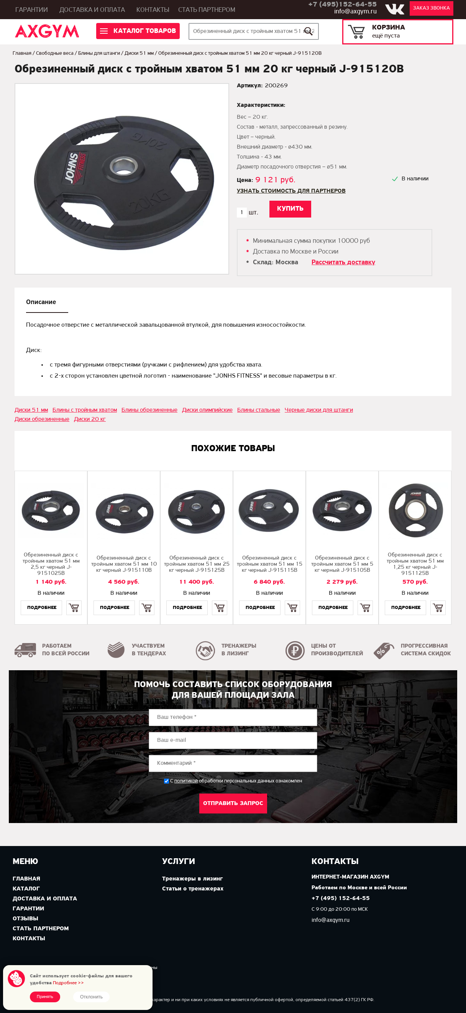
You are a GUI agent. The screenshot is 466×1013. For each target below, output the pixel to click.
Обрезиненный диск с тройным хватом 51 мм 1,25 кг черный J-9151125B (415, 564)
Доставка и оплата (92, 10)
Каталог (26, 889)
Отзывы (25, 919)
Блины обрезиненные (149, 410)
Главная (22, 53)
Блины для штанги (99, 53)
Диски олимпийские (207, 410)
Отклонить (91, 997)
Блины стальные (258, 410)
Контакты (152, 10)
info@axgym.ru (355, 11)
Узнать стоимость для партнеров (291, 191)
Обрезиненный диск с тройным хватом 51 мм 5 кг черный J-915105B (342, 564)
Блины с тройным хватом (85, 410)
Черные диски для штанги (319, 410)
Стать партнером (206, 10)
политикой (186, 781)
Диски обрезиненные (42, 419)
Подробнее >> (68, 982)
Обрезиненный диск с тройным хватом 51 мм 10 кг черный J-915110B (124, 564)
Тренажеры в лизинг (192, 879)
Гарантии (31, 10)
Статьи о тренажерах (192, 889)
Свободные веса (55, 53)
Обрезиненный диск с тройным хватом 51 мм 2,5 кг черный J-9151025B (51, 564)
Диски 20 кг (90, 419)
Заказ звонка (431, 8)
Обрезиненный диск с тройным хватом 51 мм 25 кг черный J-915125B (197, 564)
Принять (45, 997)
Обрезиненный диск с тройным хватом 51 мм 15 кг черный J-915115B (269, 564)
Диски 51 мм (139, 53)
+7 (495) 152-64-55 (341, 899)
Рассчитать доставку (343, 262)
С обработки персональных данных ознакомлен (236, 781)
